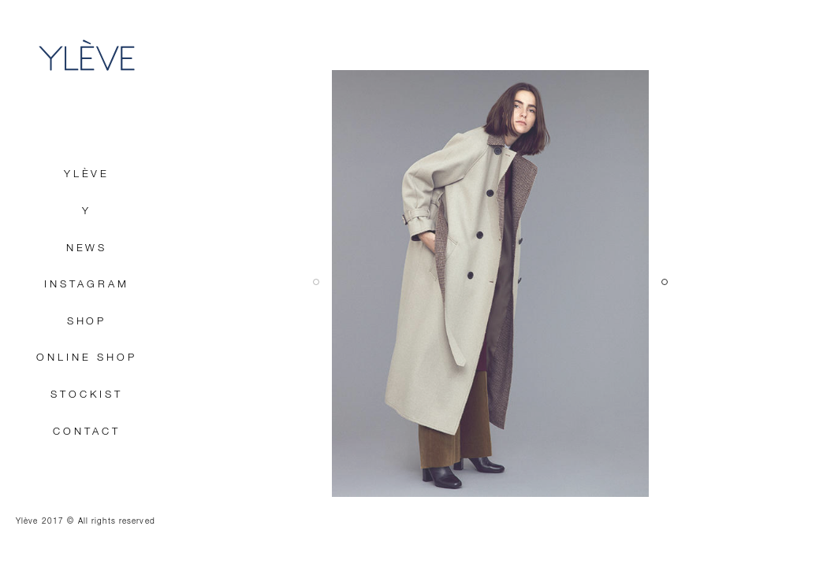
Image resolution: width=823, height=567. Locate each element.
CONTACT (86, 432)
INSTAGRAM (86, 285)
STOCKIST (86, 395)
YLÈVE (87, 55)
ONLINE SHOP (86, 358)
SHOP (87, 322)
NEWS (87, 248)
